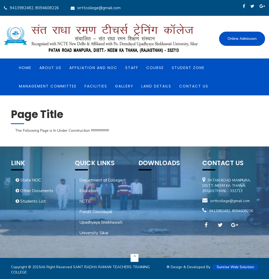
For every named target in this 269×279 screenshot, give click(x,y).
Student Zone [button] (188, 67)
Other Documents (34, 191)
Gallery (124, 86)
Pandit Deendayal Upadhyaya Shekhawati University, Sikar (100, 222)
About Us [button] (50, 67)
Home (25, 67)
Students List (30, 201)
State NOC (28, 180)
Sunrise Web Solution (235, 267)
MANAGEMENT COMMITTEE (48, 86)
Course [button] (155, 67)
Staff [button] (131, 67)
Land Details (156, 86)
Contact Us (193, 86)
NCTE (85, 201)
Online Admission (242, 38)
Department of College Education (100, 185)
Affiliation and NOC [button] (93, 67)
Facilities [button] (96, 86)
